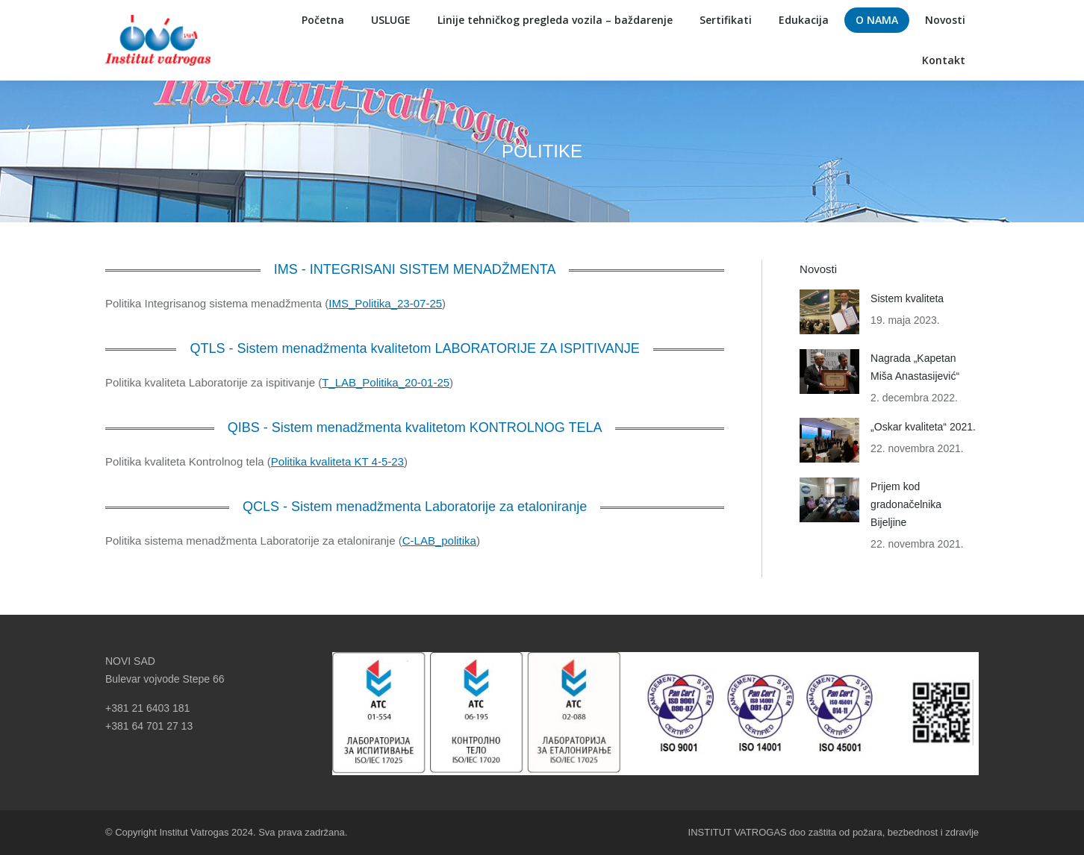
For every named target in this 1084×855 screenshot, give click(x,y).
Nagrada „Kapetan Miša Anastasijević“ (914, 367)
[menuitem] (322, 20)
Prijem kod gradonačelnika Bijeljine (905, 504)
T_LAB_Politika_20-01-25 (385, 382)
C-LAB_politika (439, 540)
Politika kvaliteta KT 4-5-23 (337, 461)
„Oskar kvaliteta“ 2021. (923, 427)
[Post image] (829, 311)
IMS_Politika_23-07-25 (385, 303)
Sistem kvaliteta (907, 298)
